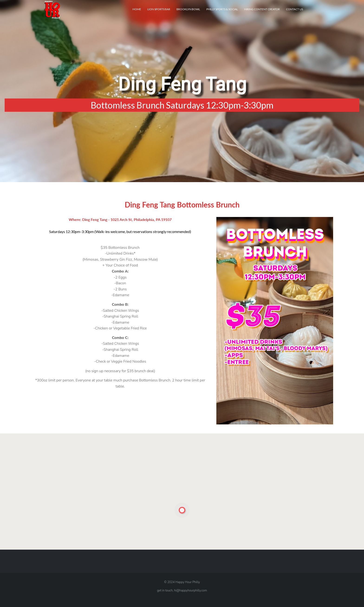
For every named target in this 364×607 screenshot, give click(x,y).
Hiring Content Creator (262, 9)
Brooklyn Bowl (188, 9)
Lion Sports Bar (158, 9)
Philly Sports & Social (222, 9)
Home (137, 9)
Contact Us (294, 9)
